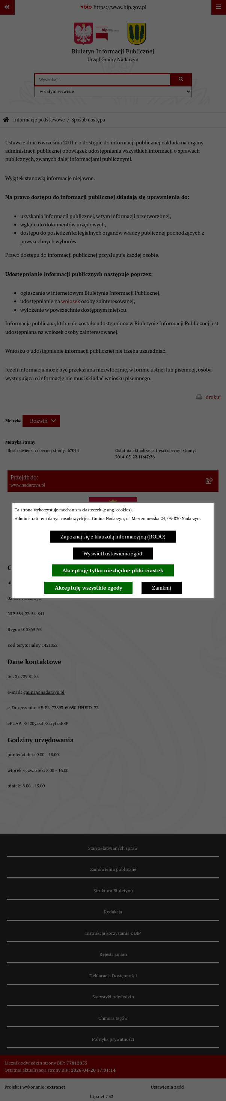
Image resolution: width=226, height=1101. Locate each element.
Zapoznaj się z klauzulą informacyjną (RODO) (113, 536)
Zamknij (161, 587)
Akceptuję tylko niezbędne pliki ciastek (112, 570)
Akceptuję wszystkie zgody (88, 587)
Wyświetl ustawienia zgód (112, 553)
